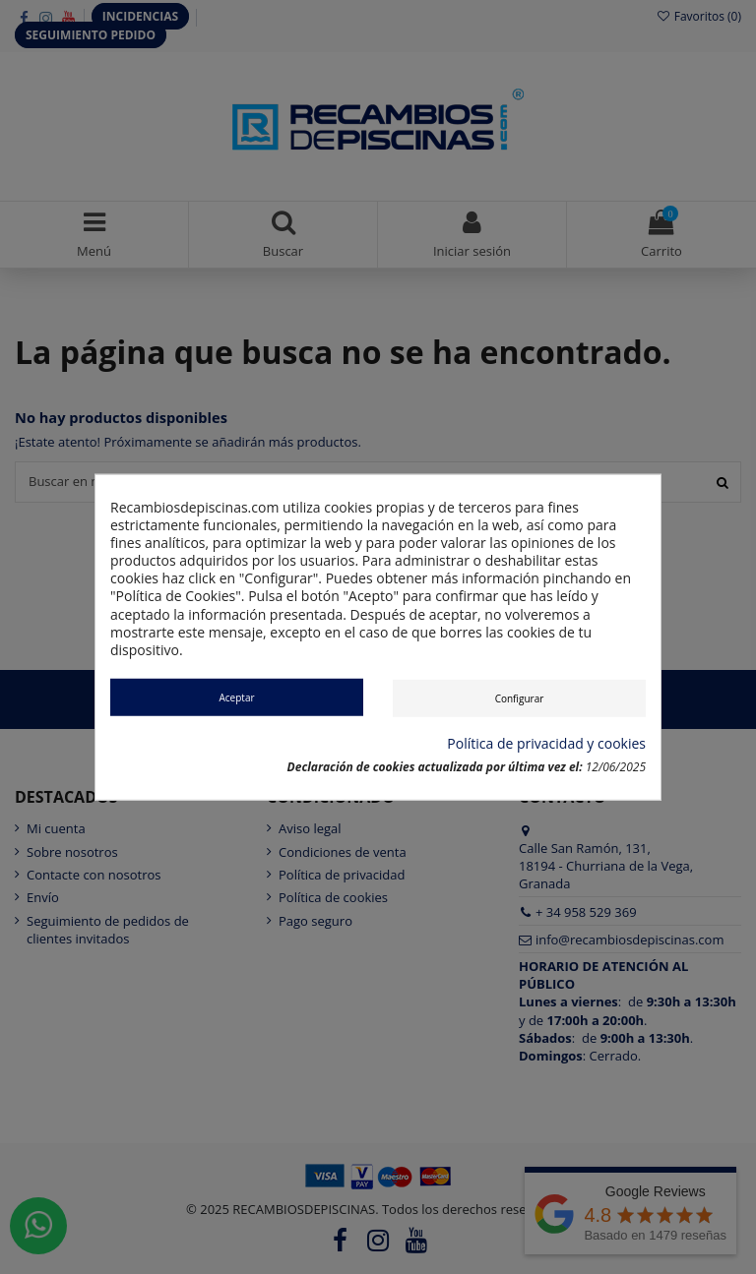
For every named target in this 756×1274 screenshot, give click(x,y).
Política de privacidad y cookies (546, 743)
